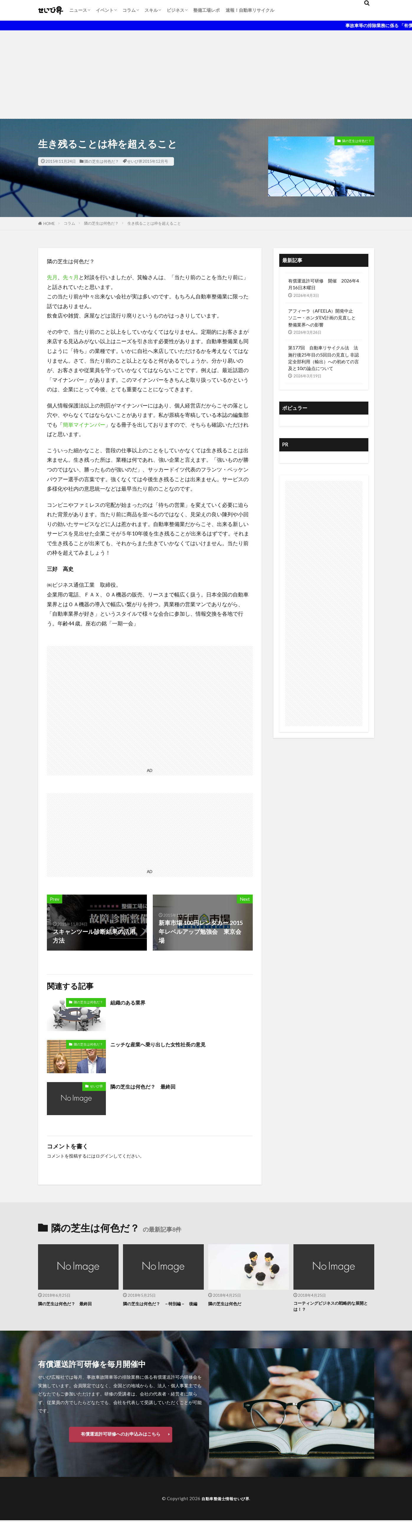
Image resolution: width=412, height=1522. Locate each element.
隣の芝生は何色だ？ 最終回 (148, 1086)
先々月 (71, 277)
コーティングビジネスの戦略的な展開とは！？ (333, 1307)
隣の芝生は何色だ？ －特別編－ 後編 (163, 1307)
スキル (151, 10)
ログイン (104, 1155)
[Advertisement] (206, 74)
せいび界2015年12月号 (147, 161)
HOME (49, 223)
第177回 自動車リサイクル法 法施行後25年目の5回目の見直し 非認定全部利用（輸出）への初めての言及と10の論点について (323, 358)
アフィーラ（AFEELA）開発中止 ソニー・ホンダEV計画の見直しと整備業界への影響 (322, 317)
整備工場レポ (206, 10)
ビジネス (175, 10)
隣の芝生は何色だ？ (101, 161)
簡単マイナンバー (84, 425)
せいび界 (96, 1086)
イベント (105, 10)
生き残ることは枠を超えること (154, 223)
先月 (52, 277)
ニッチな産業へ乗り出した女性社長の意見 (166, 1044)
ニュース (78, 10)
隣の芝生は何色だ (228, 1303)
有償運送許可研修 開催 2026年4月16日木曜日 (323, 284)
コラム (129, 10)
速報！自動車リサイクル (250, 10)
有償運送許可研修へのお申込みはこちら (120, 1435)
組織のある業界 (131, 1002)
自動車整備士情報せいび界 (225, 1500)
